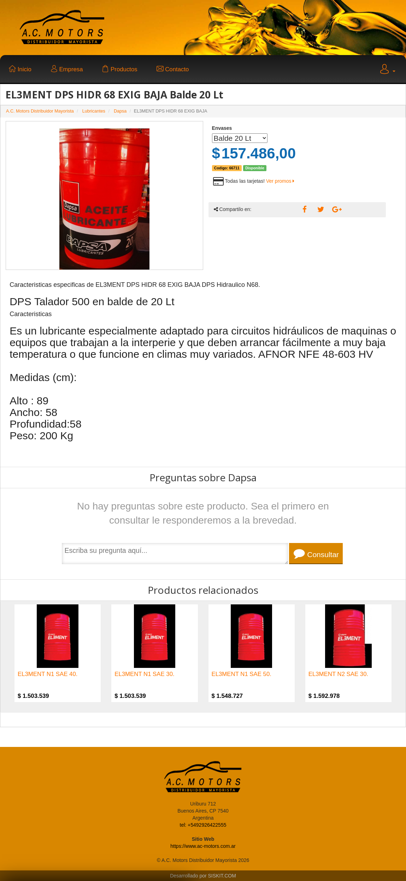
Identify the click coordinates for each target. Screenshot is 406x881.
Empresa (67, 69)
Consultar (316, 553)
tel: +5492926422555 (203, 825)
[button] (387, 70)
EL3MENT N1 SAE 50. (241, 674)
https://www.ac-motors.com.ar (202, 846)
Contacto (173, 69)
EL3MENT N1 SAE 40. (47, 674)
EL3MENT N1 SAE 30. (144, 674)
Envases (222, 128)
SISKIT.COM (222, 876)
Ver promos (280, 181)
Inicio (20, 69)
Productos (119, 69)
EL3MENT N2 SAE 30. (338, 674)
